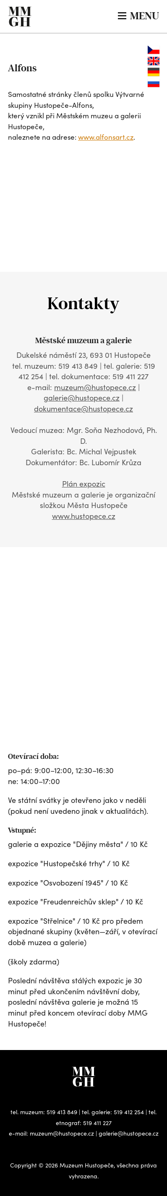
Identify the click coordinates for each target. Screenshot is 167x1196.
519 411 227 (97, 1123)
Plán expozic (83, 484)
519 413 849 (62, 1112)
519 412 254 (129, 1112)
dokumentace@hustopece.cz (83, 409)
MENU (138, 15)
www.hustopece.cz (83, 516)
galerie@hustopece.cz (82, 398)
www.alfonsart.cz (105, 137)
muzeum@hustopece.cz (95, 387)
